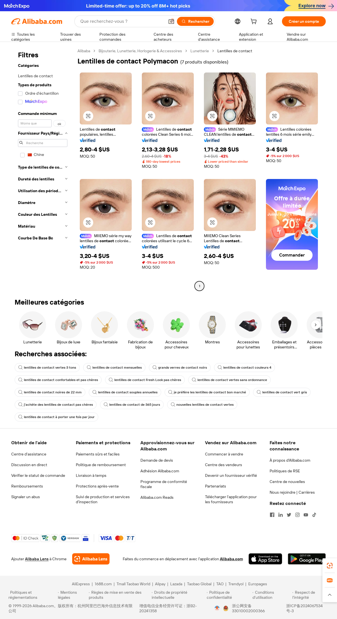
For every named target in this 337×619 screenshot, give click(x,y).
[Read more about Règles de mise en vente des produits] (119, 595)
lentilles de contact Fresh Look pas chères (145, 380)
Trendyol (235, 584)
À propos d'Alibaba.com (290, 460)
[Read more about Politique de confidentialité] (229, 595)
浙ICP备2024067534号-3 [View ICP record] (304, 608)
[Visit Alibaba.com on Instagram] (297, 514)
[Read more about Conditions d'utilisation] (271, 595)
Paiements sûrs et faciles (98, 454)
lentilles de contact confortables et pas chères (58, 380)
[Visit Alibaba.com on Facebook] (272, 514)
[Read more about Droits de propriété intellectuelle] (178, 595)
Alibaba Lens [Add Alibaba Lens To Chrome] (37, 559)
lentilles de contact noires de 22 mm (50, 392)
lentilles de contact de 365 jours (132, 404)
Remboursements (27, 486)
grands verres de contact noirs (179, 367)
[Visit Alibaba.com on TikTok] (314, 514)
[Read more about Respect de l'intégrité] (310, 595)
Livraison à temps (91, 475)
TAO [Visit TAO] (220, 584)
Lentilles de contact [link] (234, 51)
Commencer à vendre (224, 454)
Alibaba (84, 51)
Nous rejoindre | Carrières (292, 492)
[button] (171, 21)
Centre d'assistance (28, 454)
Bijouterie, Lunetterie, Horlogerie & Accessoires (140, 51)
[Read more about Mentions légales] (72, 595)
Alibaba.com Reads (157, 497)
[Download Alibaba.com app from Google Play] (307, 558)
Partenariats (215, 486)
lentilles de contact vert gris (282, 392)
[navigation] (43, 169)
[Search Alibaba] (121, 21)
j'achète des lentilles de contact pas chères (55, 404)
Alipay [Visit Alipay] (160, 584)
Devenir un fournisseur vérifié (231, 475)
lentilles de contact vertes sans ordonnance (229, 380)
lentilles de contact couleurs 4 (244, 367)
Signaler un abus (25, 497)
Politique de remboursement (101, 464)
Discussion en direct (29, 464)
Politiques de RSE (285, 471)
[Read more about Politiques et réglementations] (32, 595)
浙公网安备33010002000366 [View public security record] (248, 608)
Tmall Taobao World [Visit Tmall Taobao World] (133, 584)
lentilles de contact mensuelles (114, 367)
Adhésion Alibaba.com (159, 471)
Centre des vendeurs (223, 464)
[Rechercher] (195, 21)
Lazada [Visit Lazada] (176, 584)
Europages (257, 584)
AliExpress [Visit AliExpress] (81, 584)
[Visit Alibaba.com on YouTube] (305, 514)
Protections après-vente (97, 486)
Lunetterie (199, 51)
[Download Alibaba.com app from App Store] (265, 558)
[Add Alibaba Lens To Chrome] (91, 558)
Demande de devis (156, 460)
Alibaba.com (231, 559)
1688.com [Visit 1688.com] (103, 584)
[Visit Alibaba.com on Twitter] (289, 514)
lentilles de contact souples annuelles (125, 392)
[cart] (255, 22)
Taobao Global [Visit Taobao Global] (199, 584)
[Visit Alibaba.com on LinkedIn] (280, 514)
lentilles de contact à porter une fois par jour (56, 417)
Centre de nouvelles (287, 481)
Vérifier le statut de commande (38, 475)
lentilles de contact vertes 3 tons (47, 367)
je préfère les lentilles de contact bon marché (207, 392)
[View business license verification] (217, 608)
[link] (329, 565)
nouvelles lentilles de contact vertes (202, 404)
